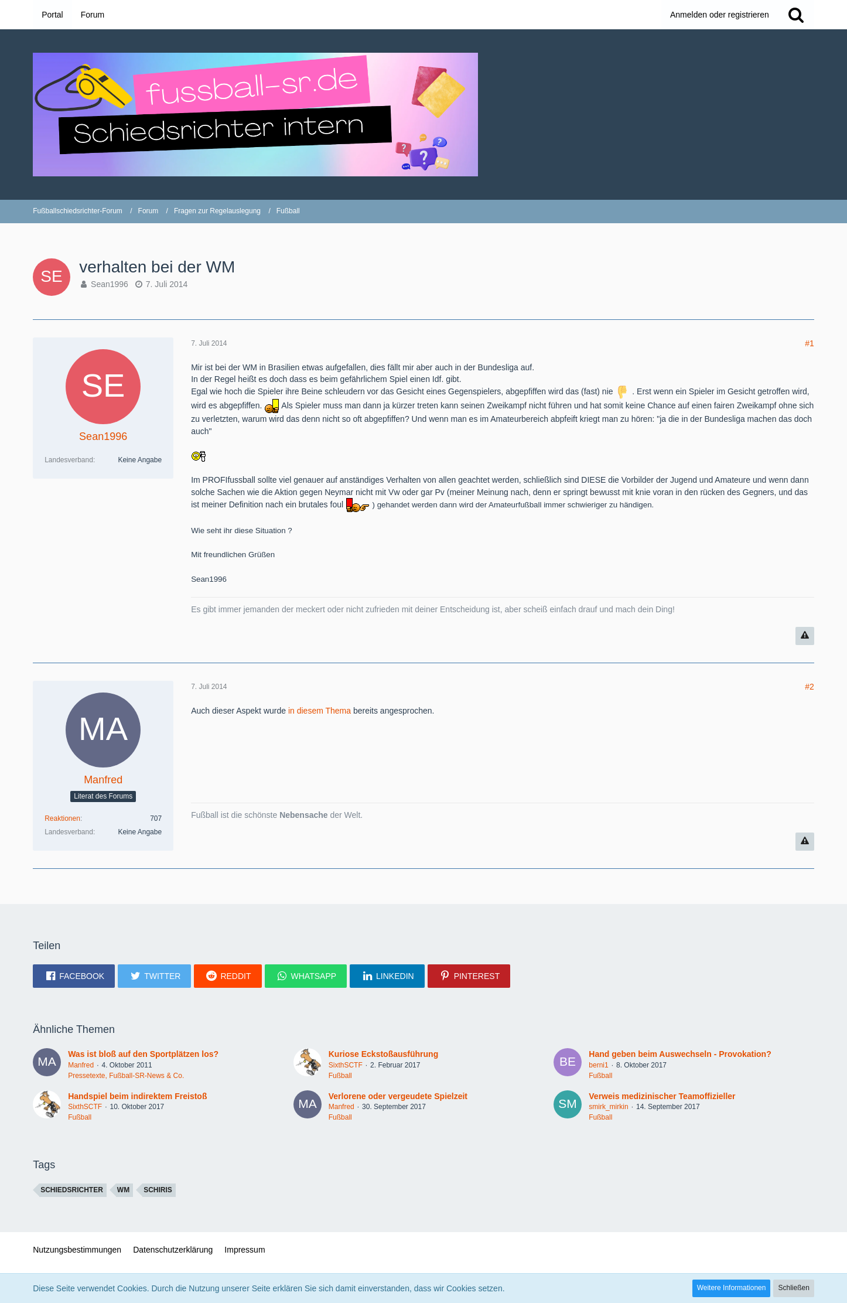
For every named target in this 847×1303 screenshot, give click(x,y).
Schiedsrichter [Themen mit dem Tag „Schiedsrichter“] (71, 1190)
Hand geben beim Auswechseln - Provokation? (680, 1054)
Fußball (340, 1076)
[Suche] (796, 14)
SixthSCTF (346, 1065)
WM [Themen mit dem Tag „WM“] (123, 1190)
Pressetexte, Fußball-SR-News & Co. (126, 1076)
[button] (74, 976)
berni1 (598, 1065)
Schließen (793, 1288)
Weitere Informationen (731, 1288)
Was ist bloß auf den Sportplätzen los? (143, 1054)
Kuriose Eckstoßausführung (383, 1054)
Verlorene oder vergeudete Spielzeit (398, 1096)
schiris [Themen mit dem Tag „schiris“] (158, 1190)
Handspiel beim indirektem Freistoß (137, 1096)
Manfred (81, 1065)
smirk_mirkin (608, 1107)
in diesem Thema (319, 710)
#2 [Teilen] (809, 686)
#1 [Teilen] (809, 343)
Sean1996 (109, 284)
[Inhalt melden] (804, 636)
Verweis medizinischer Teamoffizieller (662, 1096)
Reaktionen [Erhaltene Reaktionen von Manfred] (62, 818)
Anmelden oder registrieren (719, 14)
